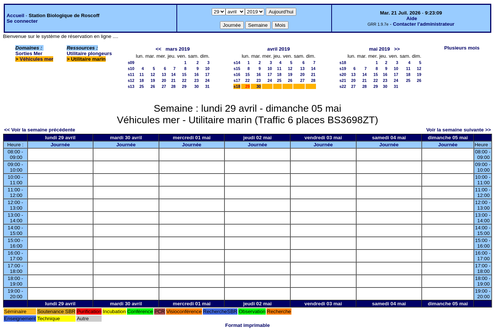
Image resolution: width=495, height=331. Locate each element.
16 (196, 74)
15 (184, 74)
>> (397, 49)
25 (142, 86)
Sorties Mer (28, 53)
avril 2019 (278, 49)
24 (207, 80)
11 (142, 74)
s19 (342, 68)
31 (207, 86)
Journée (60, 144)
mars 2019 (178, 49)
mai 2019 (379, 49)
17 (207, 74)
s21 (342, 80)
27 (164, 86)
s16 (237, 74)
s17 (237, 80)
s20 (342, 74)
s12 (131, 80)
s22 (342, 86)
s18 (237, 86)
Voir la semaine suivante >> (458, 130)
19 (152, 80)
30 (196, 86)
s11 (131, 74)
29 (184, 86)
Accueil (15, 15)
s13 (131, 86)
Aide (411, 18)
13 (164, 74)
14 (173, 74)
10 (207, 68)
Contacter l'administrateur (423, 24)
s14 (237, 62)
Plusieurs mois (462, 48)
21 (173, 80)
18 (142, 80)
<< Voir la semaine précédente (39, 130)
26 (152, 86)
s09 (131, 62)
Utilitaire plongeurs (89, 53)
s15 (237, 68)
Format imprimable (247, 325)
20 (164, 80)
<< (159, 49)
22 (184, 80)
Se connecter (22, 21)
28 (173, 86)
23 (196, 80)
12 (152, 74)
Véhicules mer (36, 59)
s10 (131, 68)
